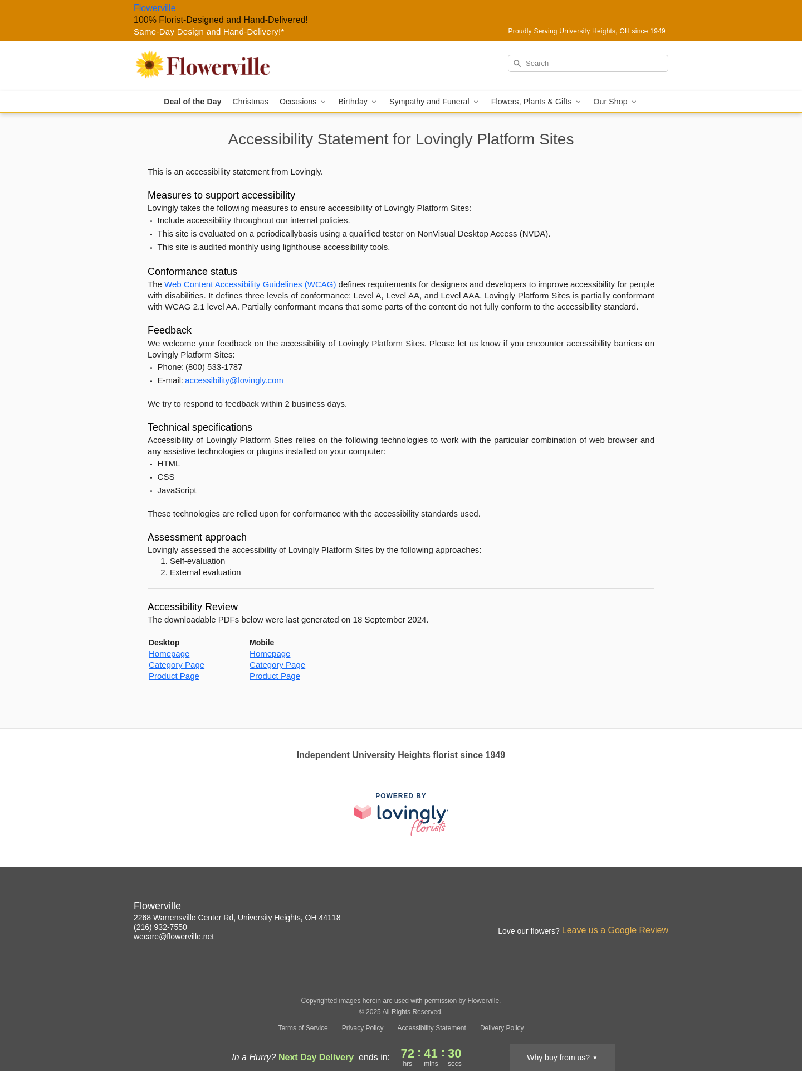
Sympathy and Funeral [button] (434, 102)
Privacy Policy (363, 1028)
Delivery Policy (502, 1028)
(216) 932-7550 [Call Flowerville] (160, 927)
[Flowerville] (214, 66)
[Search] (588, 63)
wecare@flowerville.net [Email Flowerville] (174, 936)
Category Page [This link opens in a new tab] (176, 664)
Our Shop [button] (616, 102)
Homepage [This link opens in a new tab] (169, 653)
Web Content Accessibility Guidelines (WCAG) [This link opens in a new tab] (250, 284)
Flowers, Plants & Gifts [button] (537, 102)
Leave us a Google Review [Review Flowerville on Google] (615, 930)
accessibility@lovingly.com (234, 380)
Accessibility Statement (431, 1028)
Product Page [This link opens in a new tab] (174, 676)
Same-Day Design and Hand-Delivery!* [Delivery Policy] (209, 31)
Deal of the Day (192, 101)
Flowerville (155, 8)
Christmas (250, 101)
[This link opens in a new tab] (401, 814)
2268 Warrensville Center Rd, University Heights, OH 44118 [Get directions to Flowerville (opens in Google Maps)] (237, 917)
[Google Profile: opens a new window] (660, 907)
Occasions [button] (303, 102)
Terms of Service (302, 1028)
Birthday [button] (359, 102)
